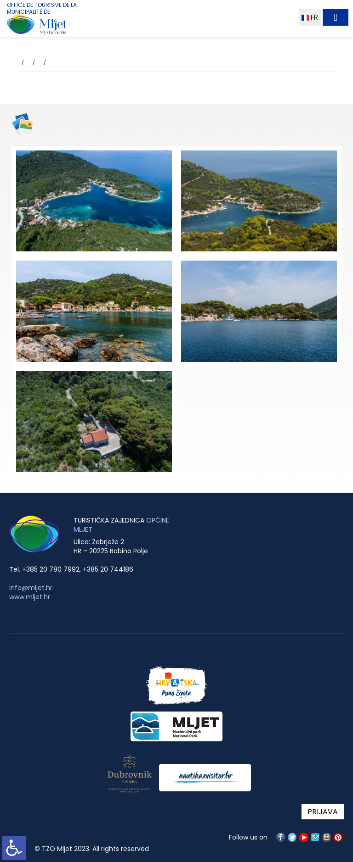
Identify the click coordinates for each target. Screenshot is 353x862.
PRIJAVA (323, 811)
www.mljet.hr (29, 596)
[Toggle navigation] (335, 17)
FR (310, 17)
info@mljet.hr (30, 587)
